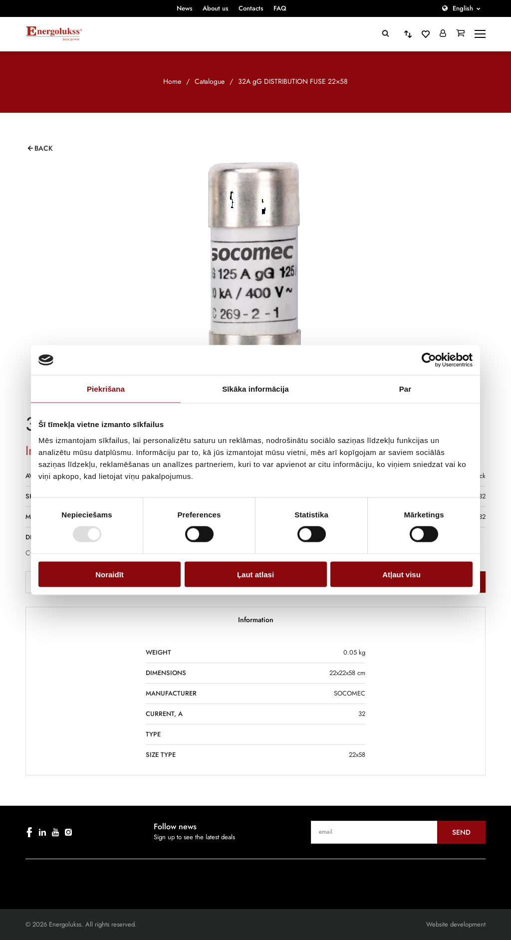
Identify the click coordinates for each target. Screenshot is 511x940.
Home (172, 81)
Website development (456, 924)
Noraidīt (109, 574)
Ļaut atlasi (255, 574)
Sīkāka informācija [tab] (255, 389)
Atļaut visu (401, 574)
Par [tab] (405, 389)
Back (43, 148)
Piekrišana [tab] (106, 389)
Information (255, 620)
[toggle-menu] (480, 34)
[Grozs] (460, 33)
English (463, 8)
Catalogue (210, 81)
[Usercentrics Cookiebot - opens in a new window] (429, 360)
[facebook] (29, 832)
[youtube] (55, 832)
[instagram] (68, 832)
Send (461, 832)
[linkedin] (42, 832)
